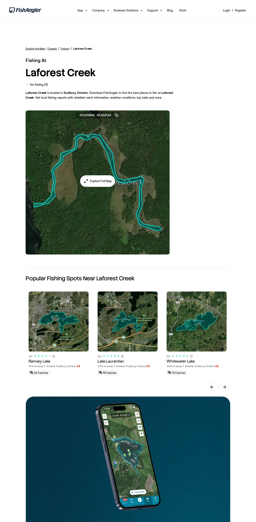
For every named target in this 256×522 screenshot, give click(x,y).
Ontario (65, 48)
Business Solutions (126, 10)
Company (98, 10)
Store (182, 10)
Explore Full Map (101, 181)
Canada (52, 48)
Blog (170, 10)
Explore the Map (35, 48)
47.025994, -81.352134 (99, 115)
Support (152, 10)
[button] (97, 181)
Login (226, 10)
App (80, 10)
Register (240, 10)
